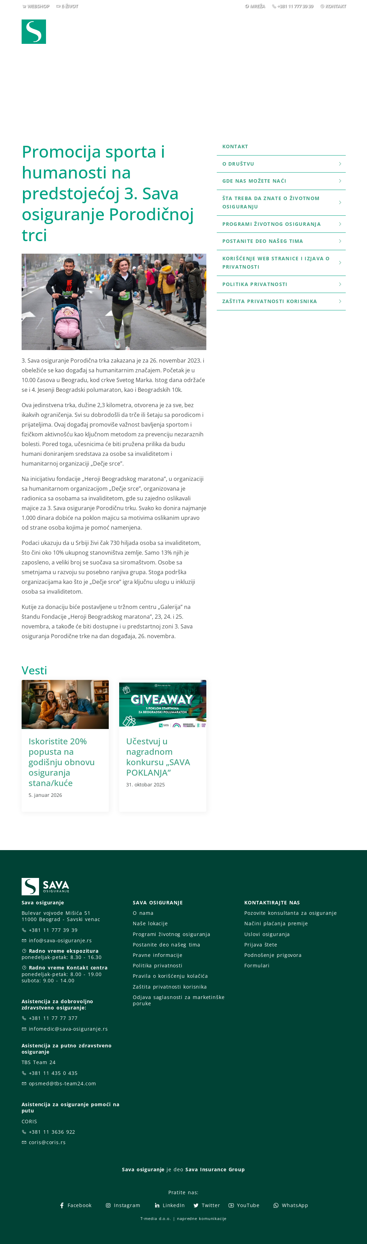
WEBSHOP (38, 6)
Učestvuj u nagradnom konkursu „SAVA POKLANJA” (158, 756)
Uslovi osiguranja (267, 934)
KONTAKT (335, 6)
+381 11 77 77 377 (53, 1018)
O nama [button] (254, 27)
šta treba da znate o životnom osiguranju (282, 202)
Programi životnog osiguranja (282, 224)
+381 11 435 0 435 (53, 1073)
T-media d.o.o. (155, 1218)
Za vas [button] (297, 27)
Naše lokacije (150, 923)
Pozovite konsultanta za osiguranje (290, 913)
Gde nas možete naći (282, 180)
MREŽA (257, 6)
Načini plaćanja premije (276, 923)
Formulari (257, 965)
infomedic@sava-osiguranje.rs (68, 1028)
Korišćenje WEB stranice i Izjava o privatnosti (282, 262)
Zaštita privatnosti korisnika (282, 301)
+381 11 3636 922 (52, 1131)
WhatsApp (290, 1205)
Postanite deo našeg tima (282, 241)
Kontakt (235, 146)
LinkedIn (169, 1205)
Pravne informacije (158, 955)
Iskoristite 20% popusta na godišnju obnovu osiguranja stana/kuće (62, 762)
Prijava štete (204, 31)
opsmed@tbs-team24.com (62, 1083)
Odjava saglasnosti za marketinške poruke (178, 1000)
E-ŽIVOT (69, 6)
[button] (332, 27)
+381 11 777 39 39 (295, 6)
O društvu (282, 163)
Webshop (108, 27)
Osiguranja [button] (155, 27)
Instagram (122, 1205)
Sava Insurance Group (215, 1169)
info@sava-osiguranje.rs (60, 940)
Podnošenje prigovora (272, 955)
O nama (143, 913)
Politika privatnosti (282, 284)
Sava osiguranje (143, 1169)
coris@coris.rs (47, 1142)
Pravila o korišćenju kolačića (170, 976)
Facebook (75, 1205)
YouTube (244, 1205)
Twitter (206, 1205)
